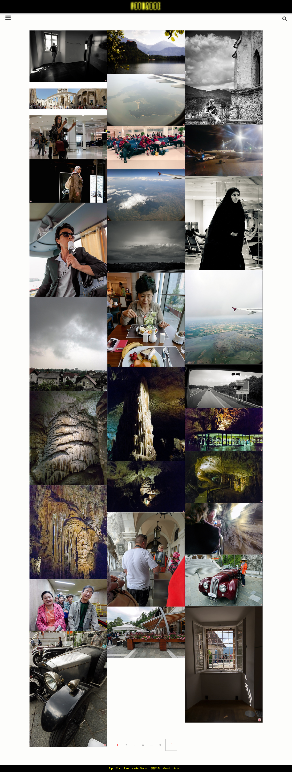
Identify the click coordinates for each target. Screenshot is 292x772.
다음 (171, 745)
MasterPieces (139, 768)
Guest (166, 768)
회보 (118, 768)
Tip (111, 768)
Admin (177, 768)
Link (126, 768)
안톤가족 (155, 768)
